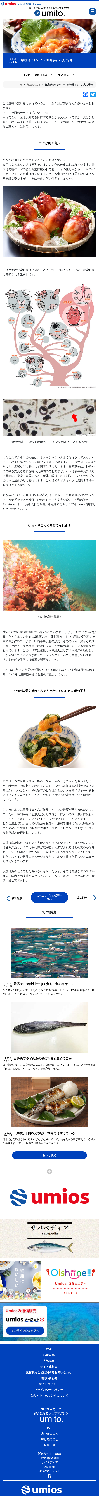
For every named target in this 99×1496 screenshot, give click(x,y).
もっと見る (49, 1155)
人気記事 (49, 1360)
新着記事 (49, 1355)
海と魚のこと (66, 74)
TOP (27, 74)
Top (20, 84)
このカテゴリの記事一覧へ (49, 897)
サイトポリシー (49, 1384)
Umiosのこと (44, 74)
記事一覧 (49, 1445)
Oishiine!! (50, 1466)
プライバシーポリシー (48, 1389)
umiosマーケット (50, 1471)
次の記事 (86, 897)
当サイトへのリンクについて (49, 1395)
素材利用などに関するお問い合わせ (49, 1372)
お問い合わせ (48, 1378)
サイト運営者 (48, 1366)
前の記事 (14, 898)
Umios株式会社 (49, 1458)
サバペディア (49, 1462)
